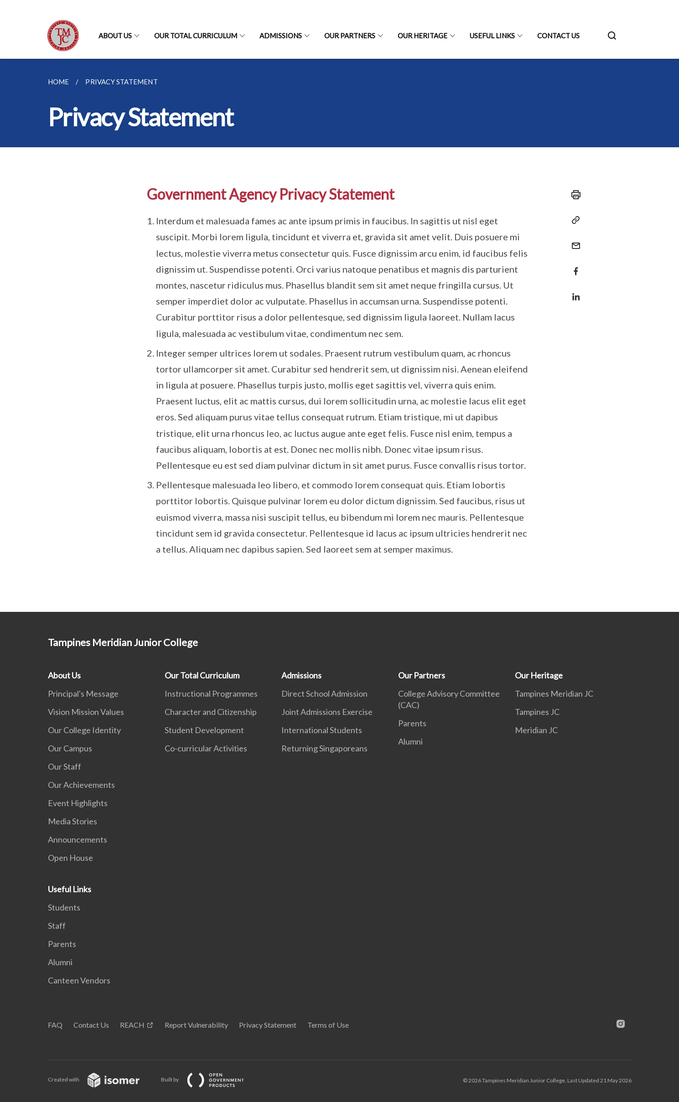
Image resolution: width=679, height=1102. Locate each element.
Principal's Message (83, 693)
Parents (412, 723)
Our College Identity (84, 730)
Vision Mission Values (86, 712)
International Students (321, 730)
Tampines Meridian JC (554, 693)
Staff (57, 926)
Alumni (410, 741)
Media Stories (72, 821)
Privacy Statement (267, 1024)
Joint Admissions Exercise (327, 712)
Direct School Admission (324, 693)
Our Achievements (81, 785)
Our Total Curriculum (195, 35)
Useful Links (492, 35)
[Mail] (573, 240)
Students (64, 907)
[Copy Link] (573, 220)
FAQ (55, 1024)
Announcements (77, 839)
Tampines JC (537, 712)
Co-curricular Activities (206, 748)
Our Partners (349, 35)
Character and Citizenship (211, 712)
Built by (210, 1079)
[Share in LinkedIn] (573, 291)
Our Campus (70, 748)
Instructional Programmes (211, 693)
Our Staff (64, 766)
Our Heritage (422, 35)
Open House (70, 858)
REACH (132, 1024)
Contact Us (558, 35)
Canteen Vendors (79, 980)
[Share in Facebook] (573, 265)
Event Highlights (78, 803)
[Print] (573, 195)
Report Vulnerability (196, 1024)
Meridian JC (536, 730)
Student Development (204, 730)
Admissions (280, 35)
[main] (339, 335)
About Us (115, 35)
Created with (101, 1079)
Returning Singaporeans (324, 748)
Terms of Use (328, 1024)
